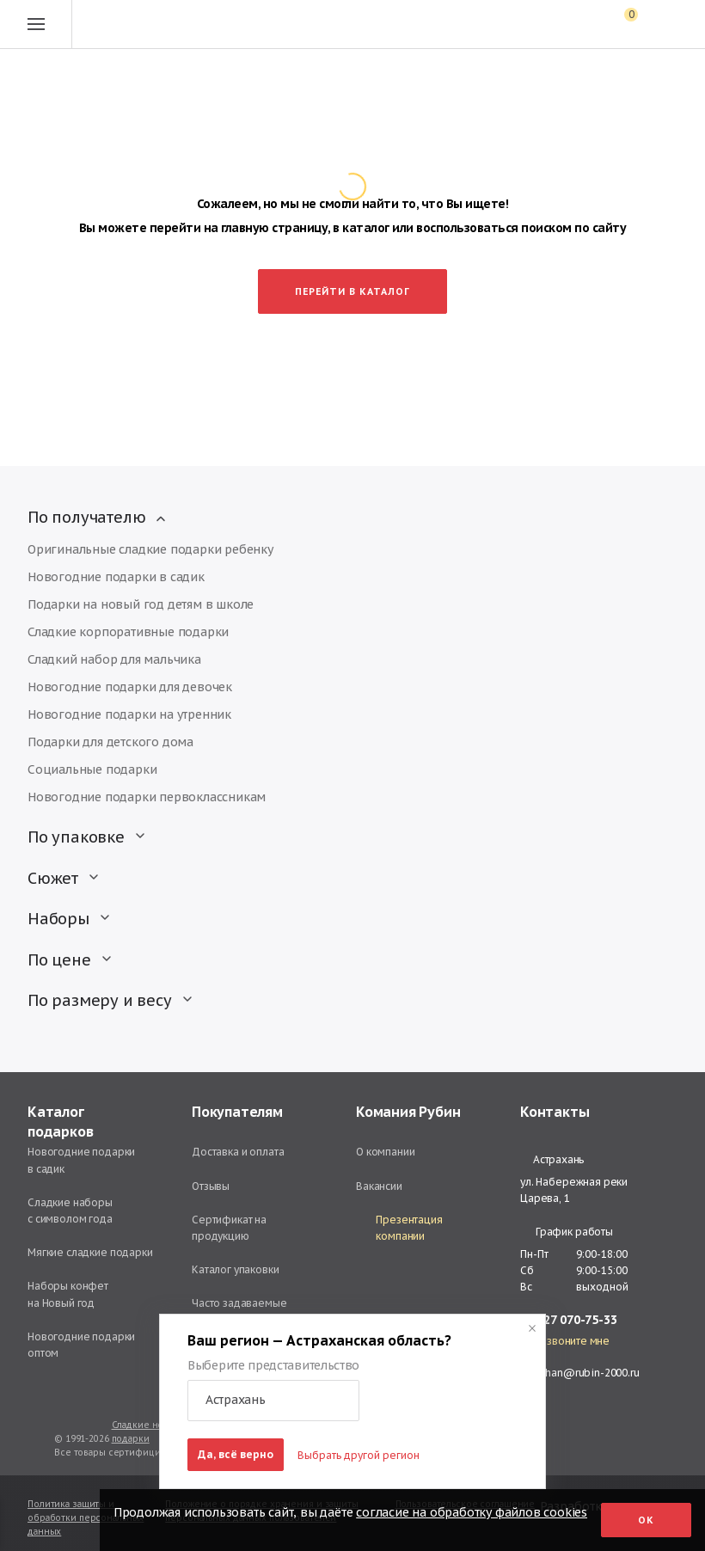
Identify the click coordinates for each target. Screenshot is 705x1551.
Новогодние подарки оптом (81, 1344)
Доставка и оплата (238, 1151)
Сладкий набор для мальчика (114, 659)
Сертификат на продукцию (229, 1227)
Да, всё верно (235, 1454)
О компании (385, 1151)
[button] (273, 1400)
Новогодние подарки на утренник (129, 714)
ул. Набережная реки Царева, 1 (574, 1190)
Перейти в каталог (352, 291)
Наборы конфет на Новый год (68, 1294)
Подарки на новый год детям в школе (141, 604)
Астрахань (552, 1160)
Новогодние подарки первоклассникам (147, 797)
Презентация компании (399, 1227)
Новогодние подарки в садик (116, 577)
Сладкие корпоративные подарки (128, 632)
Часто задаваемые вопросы (239, 1311)
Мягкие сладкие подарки (90, 1252)
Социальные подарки (92, 769)
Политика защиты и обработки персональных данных (86, 1518)
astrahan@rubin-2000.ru (580, 1372)
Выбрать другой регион (358, 1455)
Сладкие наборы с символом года (70, 1210)
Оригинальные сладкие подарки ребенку (150, 549)
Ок (646, 1520)
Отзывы (211, 1186)
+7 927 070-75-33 (568, 1320)
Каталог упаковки (235, 1269)
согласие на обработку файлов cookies (471, 1512)
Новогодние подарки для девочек (130, 687)
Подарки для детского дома (110, 742)
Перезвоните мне (565, 1341)
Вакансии (379, 1186)
